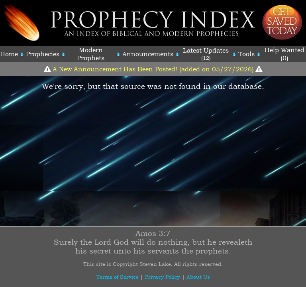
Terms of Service (117, 276)
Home (9, 54)
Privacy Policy (162, 276)
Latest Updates (206, 50)
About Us (198, 276)
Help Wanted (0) (284, 54)
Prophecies (42, 54)
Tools (246, 54)
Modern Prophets (90, 54)
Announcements (147, 54)
